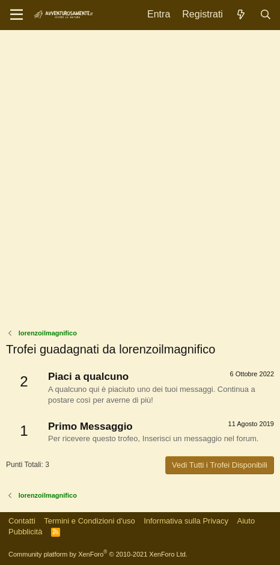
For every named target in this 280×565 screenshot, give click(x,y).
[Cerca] (265, 14)
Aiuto (246, 520)
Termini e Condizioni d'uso (89, 520)
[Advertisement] (140, 182)
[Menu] (16, 15)
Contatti (21, 520)
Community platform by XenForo (97, 554)
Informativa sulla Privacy (186, 520)
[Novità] (241, 14)
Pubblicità (25, 531)
